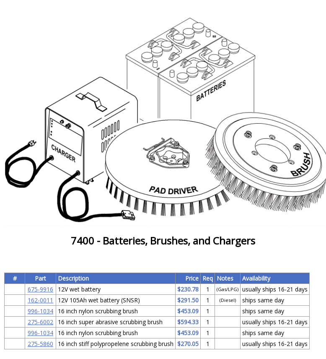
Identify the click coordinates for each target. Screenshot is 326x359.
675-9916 (40, 289)
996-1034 (40, 311)
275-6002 (40, 322)
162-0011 (40, 300)
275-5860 (40, 344)
